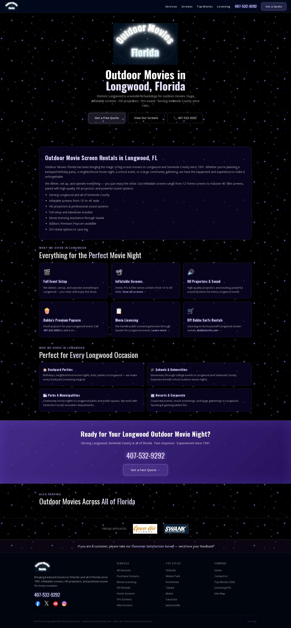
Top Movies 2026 (224, 582)
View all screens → (134, 291)
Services (171, 6)
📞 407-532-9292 (185, 118)
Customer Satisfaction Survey (153, 546)
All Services (124, 570)
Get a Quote (274, 6)
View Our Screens (146, 118)
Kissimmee (172, 582)
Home (218, 570)
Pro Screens (124, 599)
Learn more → (161, 330)
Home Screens (126, 593)
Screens (187, 6)
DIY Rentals (124, 587)
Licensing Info (222, 587)
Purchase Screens (128, 576)
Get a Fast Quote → (145, 470)
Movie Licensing (126, 582)
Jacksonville (173, 605)
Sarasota (171, 599)
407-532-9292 (246, 6)
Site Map (219, 593)
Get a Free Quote (107, 118)
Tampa (170, 587)
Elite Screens (125, 605)
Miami (169, 593)
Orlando (171, 570)
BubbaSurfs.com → (209, 330)
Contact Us (221, 576)
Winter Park (173, 576)
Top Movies (205, 6)
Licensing (223, 6)
